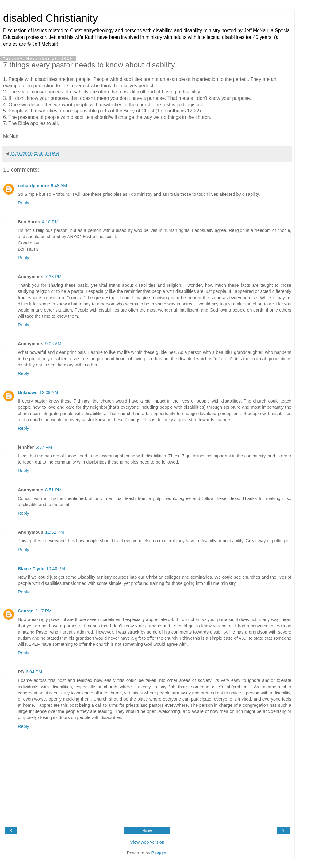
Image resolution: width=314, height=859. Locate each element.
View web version (147, 842)
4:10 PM (50, 221)
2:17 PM (43, 610)
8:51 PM (53, 489)
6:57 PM (44, 447)
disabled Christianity (50, 18)
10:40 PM (55, 568)
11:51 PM (54, 532)
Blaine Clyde (31, 568)
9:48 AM (59, 185)
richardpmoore (33, 185)
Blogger (159, 852)
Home (147, 830)
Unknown (28, 392)
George (25, 610)
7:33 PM (53, 276)
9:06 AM (53, 343)
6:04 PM (34, 671)
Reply (23, 202)
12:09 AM (49, 392)
